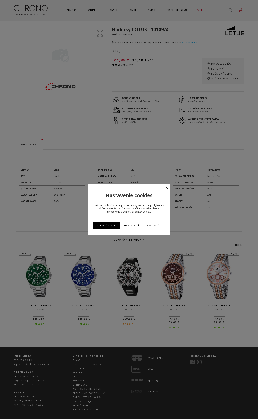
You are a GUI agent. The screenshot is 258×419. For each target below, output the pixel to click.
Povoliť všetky (106, 225)
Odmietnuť (131, 225)
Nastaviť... (154, 225)
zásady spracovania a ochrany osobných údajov (133, 210)
